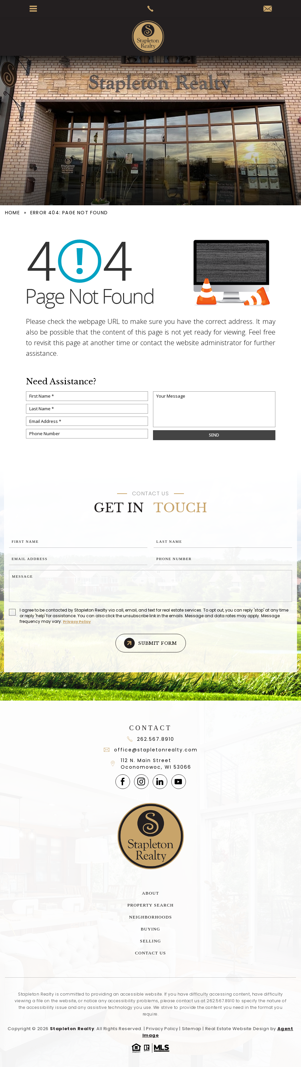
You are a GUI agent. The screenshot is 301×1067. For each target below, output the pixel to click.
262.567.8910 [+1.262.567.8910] (220, 1001)
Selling (150, 940)
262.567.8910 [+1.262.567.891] (150, 739)
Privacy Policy (77, 621)
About (150, 893)
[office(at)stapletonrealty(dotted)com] (267, 9)
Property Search (150, 905)
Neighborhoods (150, 917)
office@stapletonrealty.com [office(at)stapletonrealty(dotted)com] (151, 749)
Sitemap (192, 1028)
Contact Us (150, 952)
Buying (150, 928)
